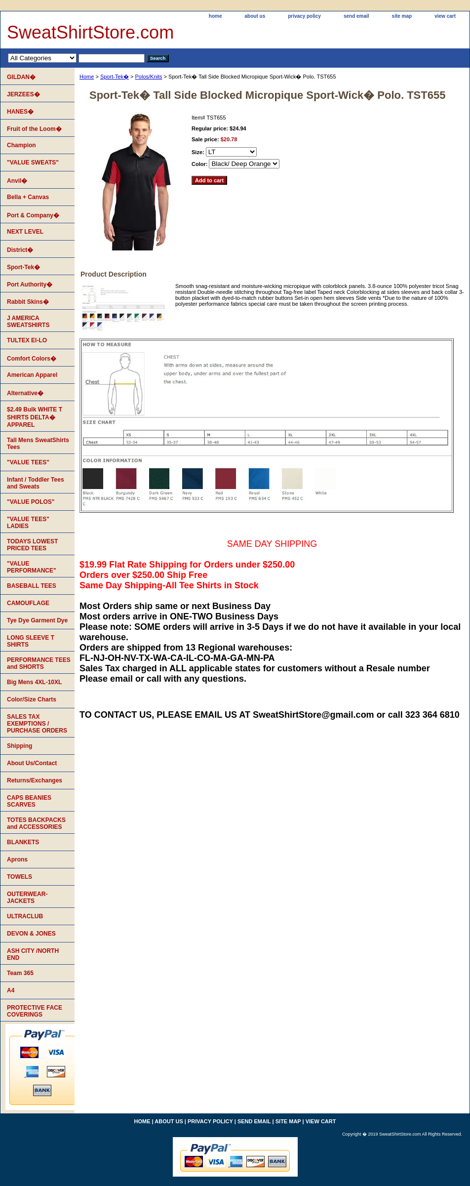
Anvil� (17, 180)
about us (255, 16)
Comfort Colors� (31, 358)
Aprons (17, 859)
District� (20, 249)
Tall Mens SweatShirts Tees (38, 443)
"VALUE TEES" (28, 462)
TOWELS (19, 876)
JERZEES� (23, 94)
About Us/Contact (32, 763)
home (215, 16)
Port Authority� (29, 284)
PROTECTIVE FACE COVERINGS (34, 1011)
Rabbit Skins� (28, 301)
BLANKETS (23, 842)
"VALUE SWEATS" (33, 162)
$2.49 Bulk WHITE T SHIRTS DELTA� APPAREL (34, 417)
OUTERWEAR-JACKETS (27, 897)
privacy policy (304, 16)
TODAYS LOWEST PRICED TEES (32, 545)
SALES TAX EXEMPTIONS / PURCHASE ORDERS (37, 723)
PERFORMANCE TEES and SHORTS (39, 663)
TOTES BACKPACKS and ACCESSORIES (36, 823)
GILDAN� (21, 77)
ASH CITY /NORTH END (33, 954)
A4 (10, 990)
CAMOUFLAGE (28, 603)
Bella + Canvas (28, 197)
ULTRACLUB (25, 916)
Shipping (19, 745)
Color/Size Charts (31, 699)
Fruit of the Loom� (34, 128)
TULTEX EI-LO (27, 340)
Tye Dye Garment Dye (37, 620)
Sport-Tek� (114, 77)
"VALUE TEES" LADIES (28, 523)
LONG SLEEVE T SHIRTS (30, 641)
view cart (445, 16)
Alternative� (25, 393)
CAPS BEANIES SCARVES (29, 801)
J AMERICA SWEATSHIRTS (28, 321)
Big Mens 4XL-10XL (34, 682)
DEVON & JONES (31, 933)
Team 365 (20, 973)
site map (402, 16)
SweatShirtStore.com (90, 32)
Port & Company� (33, 215)
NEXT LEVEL (25, 231)
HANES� (20, 111)
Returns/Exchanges (34, 780)
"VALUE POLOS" (31, 501)
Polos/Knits (148, 77)
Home (86, 77)
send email (356, 16)
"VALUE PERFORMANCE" (31, 567)
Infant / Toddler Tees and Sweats (35, 483)
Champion (21, 145)
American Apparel (32, 374)
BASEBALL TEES (31, 585)
